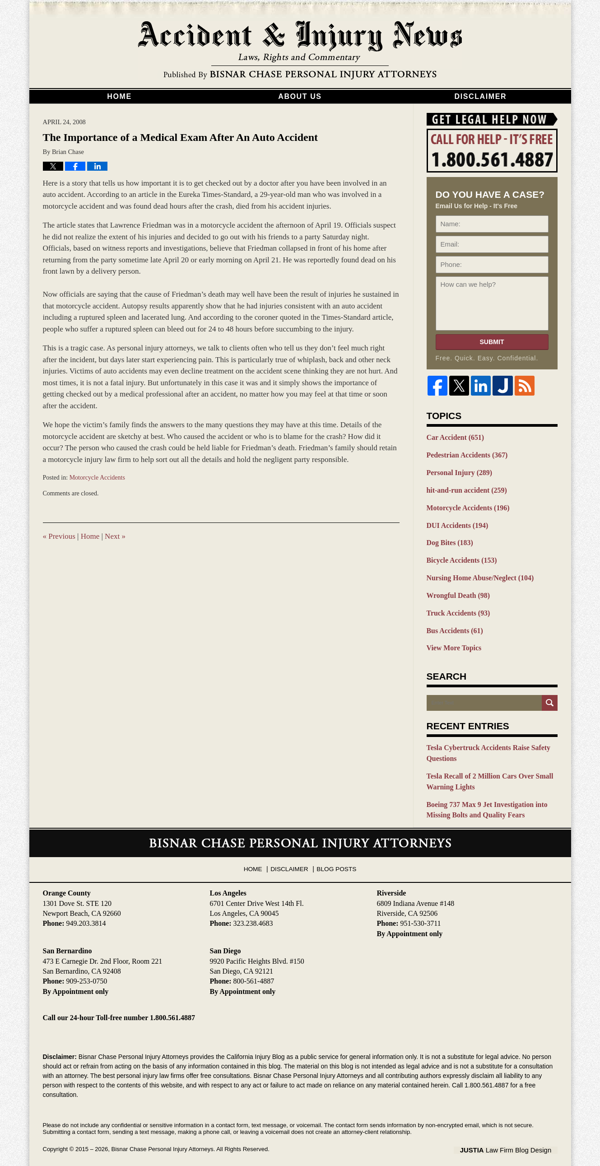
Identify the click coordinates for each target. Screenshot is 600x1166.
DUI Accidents (456, 522)
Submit (491, 341)
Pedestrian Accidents (465, 454)
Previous (59, 536)
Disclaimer (481, 96)
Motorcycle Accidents (97, 477)
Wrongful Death (457, 589)
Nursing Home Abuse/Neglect (477, 572)
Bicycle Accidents (460, 556)
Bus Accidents (453, 623)
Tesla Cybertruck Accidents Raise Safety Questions (485, 745)
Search (550, 695)
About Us (299, 96)
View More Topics (453, 640)
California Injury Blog (300, 50)
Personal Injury (458, 471)
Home (119, 96)
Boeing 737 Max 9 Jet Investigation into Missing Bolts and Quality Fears (484, 799)
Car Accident (454, 437)
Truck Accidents (457, 606)
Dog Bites (449, 538)
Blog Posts (335, 854)
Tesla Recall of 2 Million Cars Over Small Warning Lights (486, 772)
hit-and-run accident (464, 488)
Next (115, 536)
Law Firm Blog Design (514, 1138)
